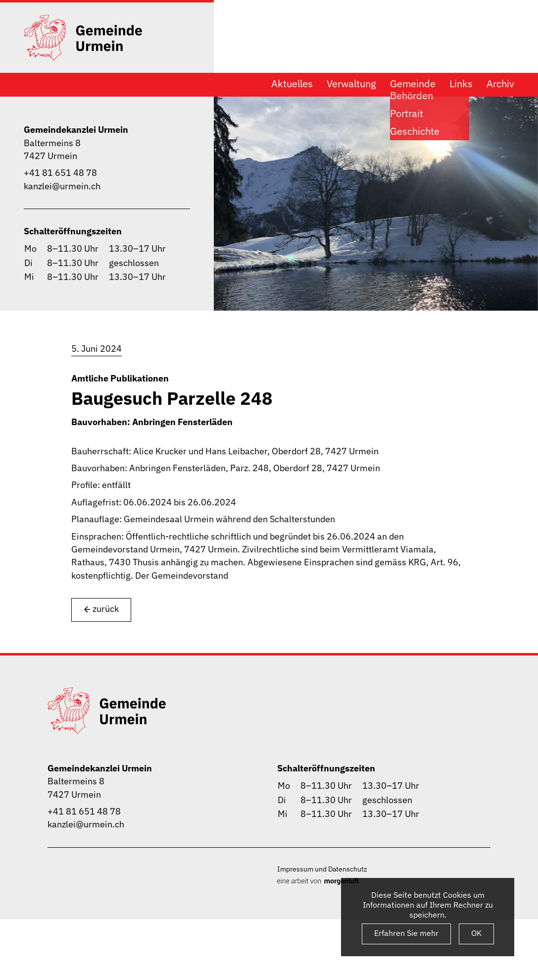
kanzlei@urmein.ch (62, 186)
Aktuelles (292, 84)
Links (461, 84)
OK (476, 933)
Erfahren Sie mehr (406, 933)
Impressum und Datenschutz (322, 868)
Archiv (500, 84)
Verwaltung (351, 84)
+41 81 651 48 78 (60, 172)
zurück (101, 609)
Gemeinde (413, 84)
